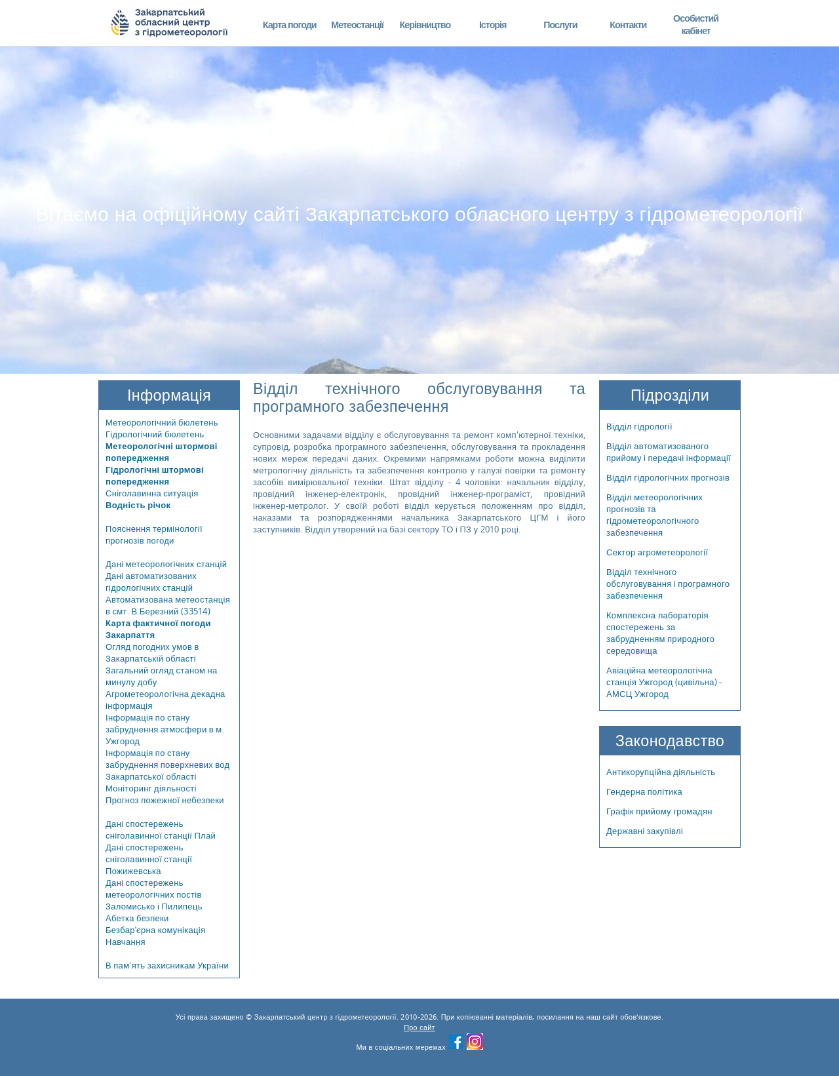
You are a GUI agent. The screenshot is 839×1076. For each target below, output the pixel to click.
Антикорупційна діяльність (660, 772)
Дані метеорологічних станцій (166, 564)
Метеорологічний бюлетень (162, 422)
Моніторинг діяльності (151, 788)
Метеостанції (357, 24)
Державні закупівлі (644, 831)
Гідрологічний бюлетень (155, 434)
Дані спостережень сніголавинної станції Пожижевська (149, 859)
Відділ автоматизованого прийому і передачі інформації (668, 452)
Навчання (126, 941)
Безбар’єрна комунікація (155, 930)
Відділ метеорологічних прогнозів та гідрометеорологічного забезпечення (654, 514)
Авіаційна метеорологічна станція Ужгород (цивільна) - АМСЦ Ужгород (664, 682)
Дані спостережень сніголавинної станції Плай (161, 829)
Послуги (560, 24)
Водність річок (138, 505)
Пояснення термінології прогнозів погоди (154, 534)
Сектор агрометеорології (657, 552)
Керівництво (424, 24)
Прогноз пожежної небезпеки (165, 800)
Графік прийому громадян (659, 811)
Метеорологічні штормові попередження (162, 452)
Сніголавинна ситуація (152, 493)
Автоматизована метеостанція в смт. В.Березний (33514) (168, 605)
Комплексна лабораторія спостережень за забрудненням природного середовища (660, 632)
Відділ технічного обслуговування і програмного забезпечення (668, 583)
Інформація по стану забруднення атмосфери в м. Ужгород (165, 729)
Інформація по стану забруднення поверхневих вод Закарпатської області (168, 764)
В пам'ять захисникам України (167, 965)
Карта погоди (290, 24)
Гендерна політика (644, 791)
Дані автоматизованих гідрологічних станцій (151, 581)
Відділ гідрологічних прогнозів (668, 477)
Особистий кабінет (695, 24)
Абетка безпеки (137, 918)
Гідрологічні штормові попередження (155, 475)
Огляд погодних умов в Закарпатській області (152, 652)
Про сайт (419, 1027)
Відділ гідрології (639, 426)
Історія (493, 24)
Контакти (628, 24)
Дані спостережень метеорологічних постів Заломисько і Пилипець (154, 894)
